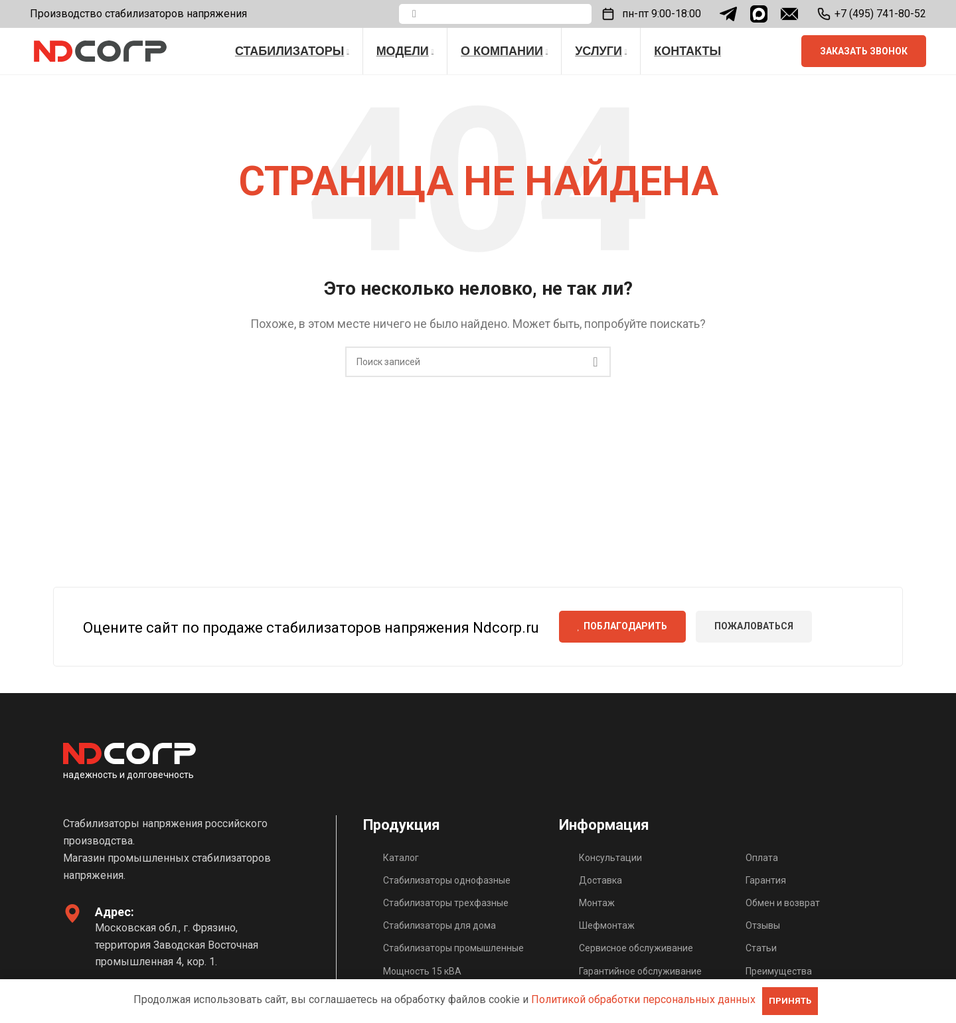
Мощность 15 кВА (422, 971)
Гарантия (766, 880)
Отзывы (763, 925)
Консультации (610, 857)
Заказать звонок (864, 51)
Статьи (761, 948)
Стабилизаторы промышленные (453, 948)
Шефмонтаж (607, 925)
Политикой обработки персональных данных (643, 999)
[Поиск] (495, 14)
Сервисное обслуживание (636, 948)
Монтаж (597, 903)
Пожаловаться (753, 626)
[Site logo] (100, 50)
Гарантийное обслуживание (640, 971)
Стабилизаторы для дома (439, 925)
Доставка (600, 880)
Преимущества (779, 971)
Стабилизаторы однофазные (447, 880)
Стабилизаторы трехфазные (446, 903)
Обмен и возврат (783, 903)
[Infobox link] (871, 14)
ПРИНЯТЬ (790, 1001)
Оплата (762, 857)
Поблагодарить (623, 626)
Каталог (401, 857)
